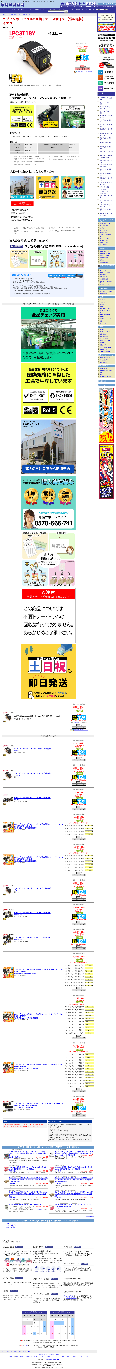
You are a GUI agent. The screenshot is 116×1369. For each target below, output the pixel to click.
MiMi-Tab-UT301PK (64, 1203)
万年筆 (101, 306)
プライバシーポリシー (71, 1356)
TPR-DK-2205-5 (63, 1149)
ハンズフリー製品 (104, 255)
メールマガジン (68, 1296)
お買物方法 (12, 1356)
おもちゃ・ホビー (104, 349)
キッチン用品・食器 (105, 340)
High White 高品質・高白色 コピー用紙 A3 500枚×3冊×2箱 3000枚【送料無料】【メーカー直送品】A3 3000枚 (27, 1169)
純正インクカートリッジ (105, 355)
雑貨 (101, 327)
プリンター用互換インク (36, 9)
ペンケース (102, 302)
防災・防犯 (102, 334)
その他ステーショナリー (106, 319)
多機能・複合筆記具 (105, 314)
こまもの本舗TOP (42, 1354)
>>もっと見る (90, 1216)
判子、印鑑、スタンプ (105, 308)
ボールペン (102, 300)
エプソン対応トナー (12, 1225)
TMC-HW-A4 (63, 1165)
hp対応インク (103, 232)
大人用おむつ (22, 9)
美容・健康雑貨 (104, 336)
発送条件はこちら (81, 61)
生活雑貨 (102, 342)
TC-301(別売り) (38, 1209)
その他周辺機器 (104, 257)
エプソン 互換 (10, 1227)
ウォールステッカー (105, 351)
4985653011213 (73, 1190)
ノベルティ (101, 385)
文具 (86, 9)
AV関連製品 (103, 288)
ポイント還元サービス (37, 1356)
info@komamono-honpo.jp (52, 1359)
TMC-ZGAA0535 (63, 1190)
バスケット (51, 1354)
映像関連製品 (103, 293)
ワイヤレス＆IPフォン (105, 285)
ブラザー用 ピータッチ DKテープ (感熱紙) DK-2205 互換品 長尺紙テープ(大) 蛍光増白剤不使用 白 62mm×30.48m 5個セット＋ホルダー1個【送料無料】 (74, 1153)
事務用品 (102, 316)
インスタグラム (71, 1298)
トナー (65, 9)
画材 (101, 321)
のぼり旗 (92, 9)
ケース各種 (102, 274)
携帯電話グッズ (104, 248)
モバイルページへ (83, 1356)
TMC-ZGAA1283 (18, 1176)
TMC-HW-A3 (17, 1165)
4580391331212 (26, 1203)
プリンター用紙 (104, 187)
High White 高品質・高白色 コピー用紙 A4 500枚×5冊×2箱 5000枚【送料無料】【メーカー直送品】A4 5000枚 (73, 1169)
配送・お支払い (20, 1356)
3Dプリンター (103, 270)
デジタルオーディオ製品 (106, 291)
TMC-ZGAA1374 (18, 1190)
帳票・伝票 (103, 193)
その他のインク (104, 240)
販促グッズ (102, 345)
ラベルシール (104, 191)
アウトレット (102, 381)
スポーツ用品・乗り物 (105, 347)
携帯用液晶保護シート (105, 262)
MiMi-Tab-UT (17, 1203)
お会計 (57, 1354)
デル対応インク (104, 228)
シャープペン (103, 323)
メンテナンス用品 (104, 238)
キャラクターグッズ (105, 332)
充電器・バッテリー (105, 251)
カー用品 (102, 329)
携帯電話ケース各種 (105, 253)
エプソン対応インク (105, 230)
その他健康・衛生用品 (105, 376)
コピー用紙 (103, 189)
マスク (14, 9)
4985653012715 (73, 1176)
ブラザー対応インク (105, 223)
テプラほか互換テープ (76, 9)
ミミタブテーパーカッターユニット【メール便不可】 (26, 1204)
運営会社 (27, 1356)
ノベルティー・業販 (59, 1356)
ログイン (101, 17)
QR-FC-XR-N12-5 (18, 1149)
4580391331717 (74, 1203)
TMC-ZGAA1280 (63, 1176)
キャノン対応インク (105, 226)
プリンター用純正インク (53, 9)
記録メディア (103, 260)
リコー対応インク (104, 245)
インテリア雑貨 (104, 338)
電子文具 (102, 304)
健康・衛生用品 (103, 365)
